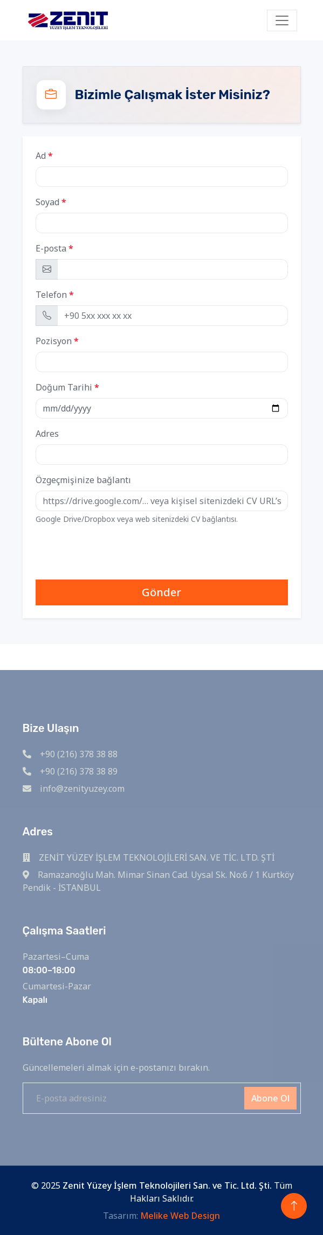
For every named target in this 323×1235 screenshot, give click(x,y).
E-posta (51, 248)
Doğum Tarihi (64, 387)
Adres (47, 433)
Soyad (47, 202)
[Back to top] (294, 1206)
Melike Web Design (180, 1216)
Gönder (161, 592)
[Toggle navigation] (282, 20)
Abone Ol (270, 1098)
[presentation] (118, 554)
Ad (41, 156)
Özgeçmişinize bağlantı (83, 480)
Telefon (51, 295)
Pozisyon (54, 341)
